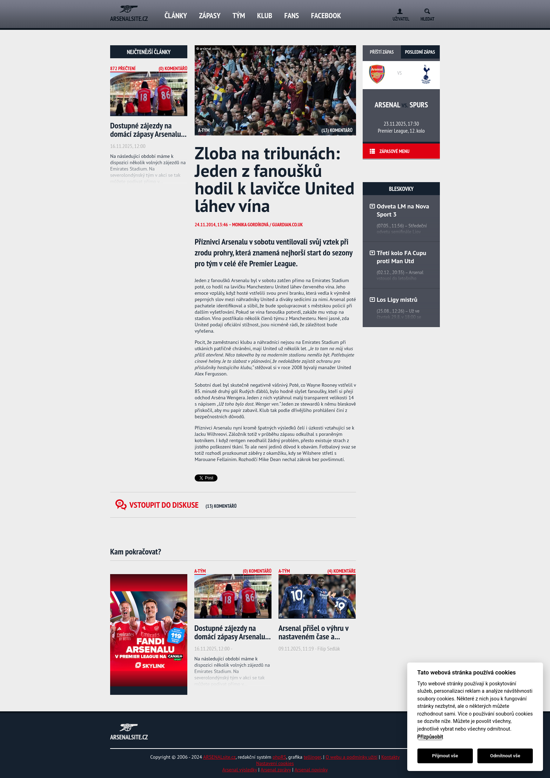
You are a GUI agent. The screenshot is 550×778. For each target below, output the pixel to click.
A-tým (204, 130)
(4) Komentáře (341, 571)
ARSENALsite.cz (219, 757)
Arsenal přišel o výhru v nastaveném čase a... (313, 632)
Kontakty (390, 757)
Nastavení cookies (275, 763)
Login (398, 10)
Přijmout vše (445, 755)
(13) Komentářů (337, 130)
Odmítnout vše (505, 755)
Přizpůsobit (430, 737)
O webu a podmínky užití (351, 757)
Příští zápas (382, 52)
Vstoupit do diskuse (183, 504)
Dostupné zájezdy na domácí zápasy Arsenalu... (148, 129)
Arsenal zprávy (276, 769)
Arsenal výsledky (239, 769)
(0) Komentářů (173, 68)
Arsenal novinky (311, 769)
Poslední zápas (420, 52)
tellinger (312, 757)
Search (429, 10)
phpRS (279, 757)
